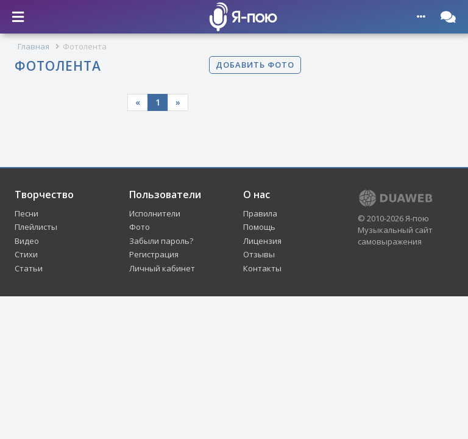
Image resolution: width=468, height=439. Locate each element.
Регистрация (154, 254)
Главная (33, 46)
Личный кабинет (162, 268)
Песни (26, 213)
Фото (139, 226)
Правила (260, 213)
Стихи (26, 254)
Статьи (29, 268)
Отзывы (259, 254)
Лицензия (262, 240)
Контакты (262, 268)
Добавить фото (255, 64)
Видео (27, 240)
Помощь (259, 226)
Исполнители (154, 213)
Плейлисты (36, 226)
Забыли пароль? (161, 240)
